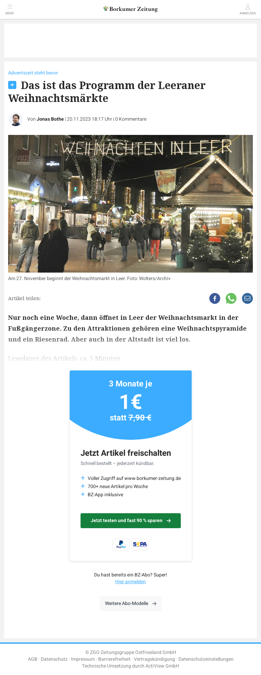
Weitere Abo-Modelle (130, 603)
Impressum (83, 659)
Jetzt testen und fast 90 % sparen (131, 520)
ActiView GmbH (162, 666)
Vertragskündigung (154, 659)
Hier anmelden (130, 581)
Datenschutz (54, 659)
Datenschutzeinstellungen (205, 659)
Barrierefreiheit (114, 659)
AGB (32, 659)
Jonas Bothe (50, 119)
